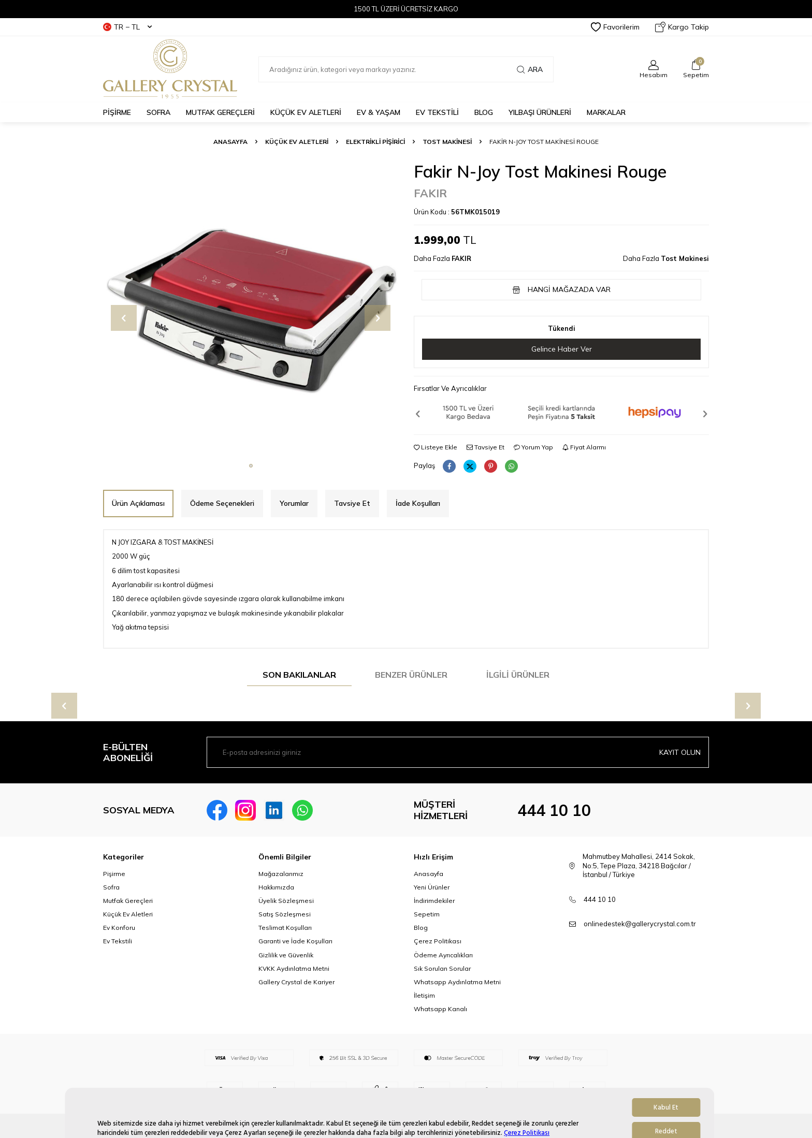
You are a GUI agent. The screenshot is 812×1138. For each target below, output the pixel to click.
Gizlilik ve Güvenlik (285, 955)
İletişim (424, 995)
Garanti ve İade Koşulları (295, 941)
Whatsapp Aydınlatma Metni (457, 982)
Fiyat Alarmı (584, 447)
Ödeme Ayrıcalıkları (443, 955)
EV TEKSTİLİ (437, 112)
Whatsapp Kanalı (440, 1009)
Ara (530, 69)
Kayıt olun (680, 752)
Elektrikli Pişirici (375, 141)
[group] (250, 309)
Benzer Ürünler (411, 674)
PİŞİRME (117, 112)
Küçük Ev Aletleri (296, 141)
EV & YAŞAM (378, 112)
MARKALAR (606, 112)
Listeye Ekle (435, 447)
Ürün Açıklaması (138, 503)
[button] (251, 466)
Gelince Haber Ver (561, 349)
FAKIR (430, 193)
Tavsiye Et (485, 447)
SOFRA (158, 112)
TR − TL (127, 27)
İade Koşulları (418, 503)
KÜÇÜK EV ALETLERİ (305, 112)
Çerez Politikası (437, 941)
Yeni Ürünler (432, 887)
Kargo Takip (682, 27)
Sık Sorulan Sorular (442, 968)
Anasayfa (230, 141)
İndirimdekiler (434, 900)
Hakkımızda (276, 887)
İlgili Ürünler (517, 674)
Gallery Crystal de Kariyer (296, 982)
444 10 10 (554, 810)
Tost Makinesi (447, 141)
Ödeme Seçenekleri (222, 503)
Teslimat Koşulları (285, 927)
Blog (421, 927)
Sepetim (427, 914)
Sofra (111, 887)
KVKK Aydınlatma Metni (293, 968)
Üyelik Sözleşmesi (286, 900)
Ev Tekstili (117, 941)
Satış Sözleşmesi (284, 914)
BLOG (483, 112)
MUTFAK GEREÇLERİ (220, 112)
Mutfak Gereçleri (128, 900)
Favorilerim (615, 27)
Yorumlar (294, 503)
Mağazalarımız (280, 874)
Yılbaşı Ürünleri (540, 112)
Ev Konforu (119, 927)
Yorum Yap (533, 447)
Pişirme (114, 874)
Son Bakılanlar (299, 674)
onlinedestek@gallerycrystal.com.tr (640, 924)
